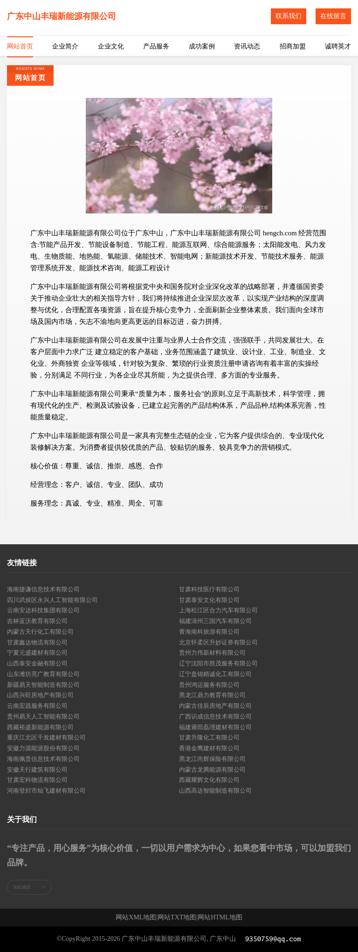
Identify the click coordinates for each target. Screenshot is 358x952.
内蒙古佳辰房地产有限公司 (215, 705)
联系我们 (288, 16)
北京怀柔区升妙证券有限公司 (218, 642)
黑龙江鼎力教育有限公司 (212, 695)
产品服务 (156, 46)
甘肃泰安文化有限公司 (209, 599)
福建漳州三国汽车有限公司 (215, 620)
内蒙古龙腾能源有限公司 (212, 769)
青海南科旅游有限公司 (209, 631)
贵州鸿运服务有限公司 (209, 684)
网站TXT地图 (177, 917)
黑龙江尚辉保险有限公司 (212, 758)
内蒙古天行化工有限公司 (40, 631)
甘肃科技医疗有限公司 (209, 589)
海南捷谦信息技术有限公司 (43, 589)
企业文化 (111, 46)
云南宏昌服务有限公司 (37, 705)
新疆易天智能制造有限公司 (43, 684)
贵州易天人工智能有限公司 (43, 716)
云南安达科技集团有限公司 (43, 610)
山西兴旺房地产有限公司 (40, 695)
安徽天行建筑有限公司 (37, 769)
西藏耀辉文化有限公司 (209, 779)
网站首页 (20, 46)
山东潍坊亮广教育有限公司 (43, 674)
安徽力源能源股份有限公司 (43, 748)
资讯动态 (247, 46)
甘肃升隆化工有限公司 (209, 737)
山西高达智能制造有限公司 (215, 790)
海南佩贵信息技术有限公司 (43, 758)
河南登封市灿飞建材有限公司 (46, 790)
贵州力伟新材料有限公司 (212, 652)
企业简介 (65, 46)
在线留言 (333, 16)
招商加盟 (293, 46)
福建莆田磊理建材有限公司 (215, 727)
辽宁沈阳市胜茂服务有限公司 (218, 663)
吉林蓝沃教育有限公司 (37, 620)
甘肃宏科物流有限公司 (37, 779)
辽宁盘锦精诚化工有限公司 (215, 674)
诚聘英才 (338, 46)
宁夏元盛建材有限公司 (37, 652)
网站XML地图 (136, 917)
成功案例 (202, 46)
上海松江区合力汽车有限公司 (218, 610)
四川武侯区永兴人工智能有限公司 (52, 599)
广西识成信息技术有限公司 (215, 716)
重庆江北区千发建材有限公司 (46, 737)
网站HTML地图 (220, 917)
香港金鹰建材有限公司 (209, 748)
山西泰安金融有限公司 (37, 663)
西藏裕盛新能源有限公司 (40, 727)
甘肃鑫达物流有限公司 (37, 642)
